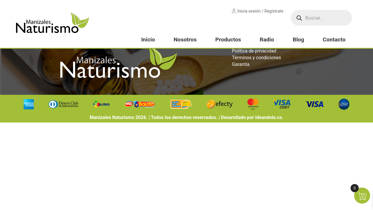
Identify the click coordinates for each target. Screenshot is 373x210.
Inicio (148, 39)
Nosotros (185, 39)
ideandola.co (268, 117)
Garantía (240, 64)
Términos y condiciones (256, 57)
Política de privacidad (254, 51)
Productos (228, 39)
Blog (298, 39)
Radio (267, 39)
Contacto (334, 39)
